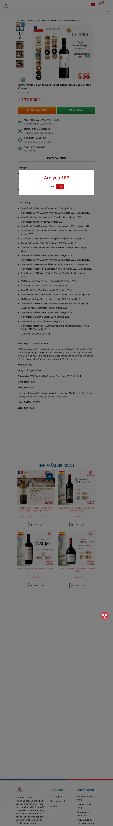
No (52, 186)
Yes (60, 186)
